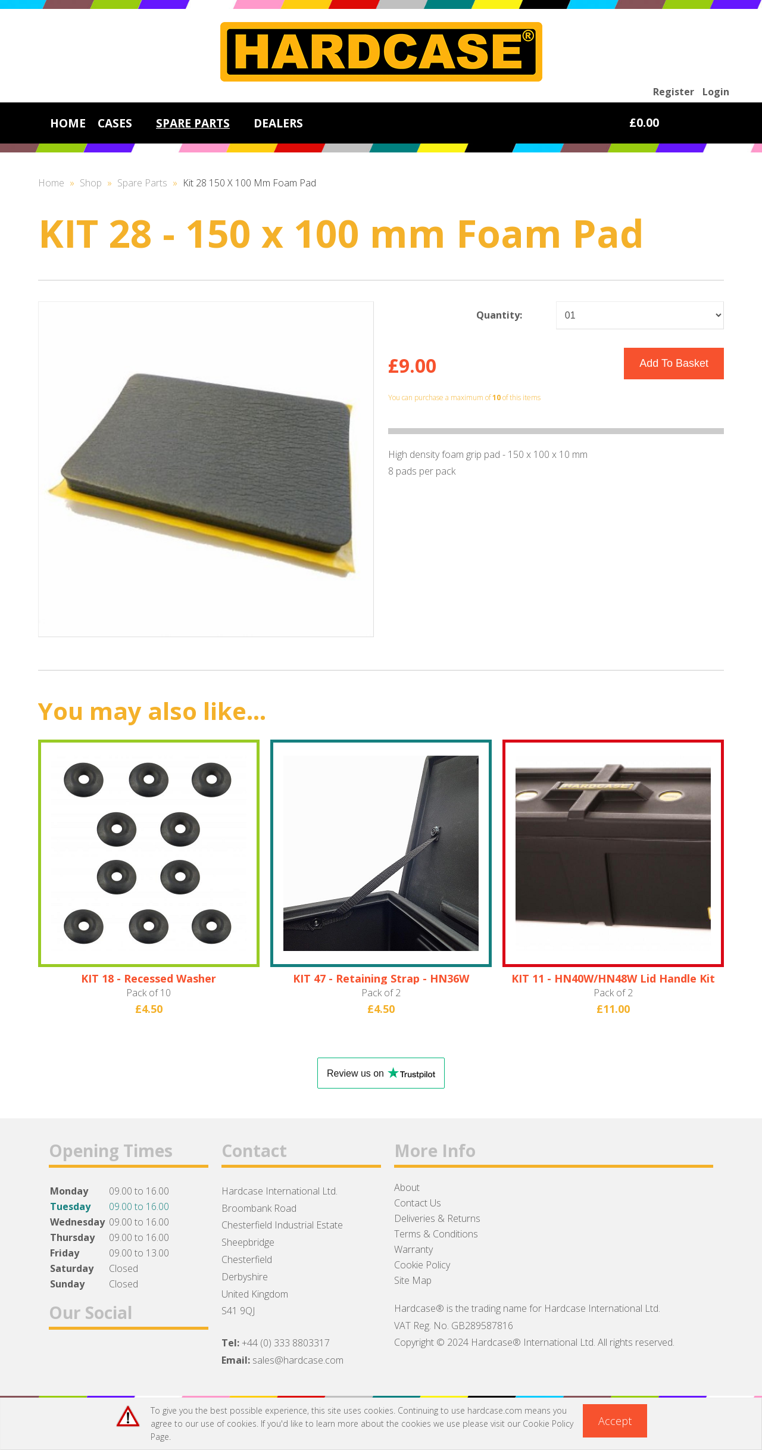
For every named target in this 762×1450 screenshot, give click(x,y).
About (407, 1187)
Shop (91, 182)
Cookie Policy (422, 1265)
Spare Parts (142, 182)
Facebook (63, 1359)
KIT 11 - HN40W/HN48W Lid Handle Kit (613, 978)
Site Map (413, 1280)
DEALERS (278, 123)
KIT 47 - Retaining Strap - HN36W (381, 978)
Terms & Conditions (436, 1234)
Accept (615, 1421)
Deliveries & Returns (437, 1218)
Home (51, 182)
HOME (68, 123)
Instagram (125, 1359)
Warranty (413, 1249)
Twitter (94, 1359)
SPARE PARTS (193, 123)
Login (715, 91)
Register (673, 91)
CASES (115, 123)
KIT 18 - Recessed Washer (148, 978)
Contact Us (417, 1203)
